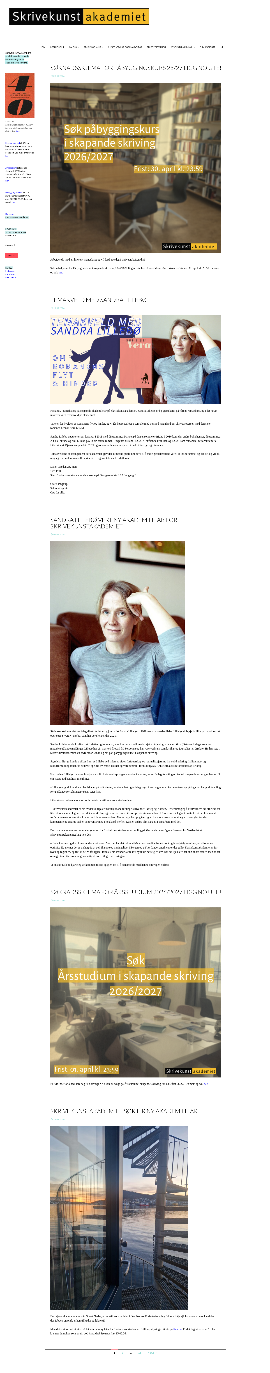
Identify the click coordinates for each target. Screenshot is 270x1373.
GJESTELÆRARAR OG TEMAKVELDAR (125, 47)
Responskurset (12, 143)
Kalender (9, 214)
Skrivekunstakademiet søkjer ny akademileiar (124, 1111)
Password (10, 245)
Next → (152, 1352)
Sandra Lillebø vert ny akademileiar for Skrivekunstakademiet (113, 523)
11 (139, 1352)
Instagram (10, 271)
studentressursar (157, 47)
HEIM (43, 47)
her (205, 1083)
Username (10, 235)
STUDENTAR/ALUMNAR (182, 47)
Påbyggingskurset (13, 192)
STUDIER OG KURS (92, 47)
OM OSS (73, 47)
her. (61, 272)
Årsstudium (11, 167)
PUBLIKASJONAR (207, 47)
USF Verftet (11, 277)
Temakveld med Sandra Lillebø (98, 299)
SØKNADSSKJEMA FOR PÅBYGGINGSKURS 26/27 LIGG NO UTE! (135, 67)
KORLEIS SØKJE (57, 47)
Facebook (10, 274)
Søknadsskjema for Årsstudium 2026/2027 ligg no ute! (135, 891)
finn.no (177, 1329)
